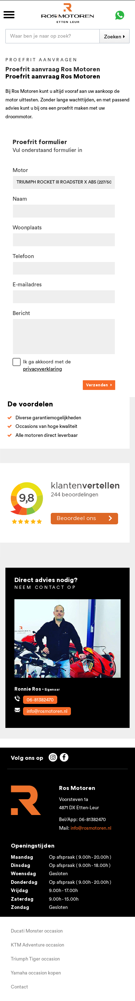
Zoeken (112, 36)
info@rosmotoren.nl (91, 828)
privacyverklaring (42, 369)
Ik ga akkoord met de (47, 365)
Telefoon (23, 256)
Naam (20, 199)
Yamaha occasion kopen (36, 973)
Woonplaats (27, 227)
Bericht (21, 313)
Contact (19, 987)
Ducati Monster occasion (37, 931)
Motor (20, 170)
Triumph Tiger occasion (35, 959)
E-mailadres (27, 284)
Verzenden (97, 385)
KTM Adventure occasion (37, 945)
